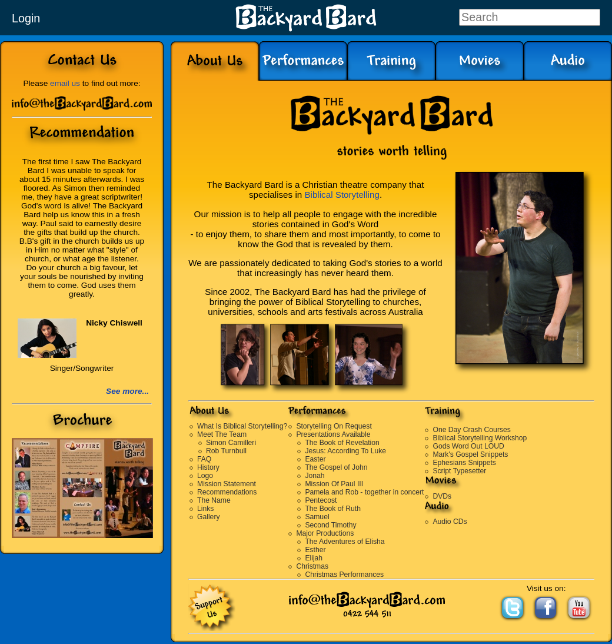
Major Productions (325, 533)
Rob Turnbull (226, 451)
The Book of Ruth (333, 508)
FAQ (204, 459)
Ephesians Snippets (464, 463)
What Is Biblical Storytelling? (242, 426)
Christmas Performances (344, 574)
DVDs (442, 496)
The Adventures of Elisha (344, 541)
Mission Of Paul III (334, 484)
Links (205, 508)
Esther (315, 550)
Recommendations (227, 492)
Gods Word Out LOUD (468, 446)
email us (65, 83)
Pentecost (321, 500)
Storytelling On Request (333, 426)
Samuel (317, 517)
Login (26, 18)
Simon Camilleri (231, 443)
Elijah (313, 558)
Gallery (208, 517)
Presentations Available (333, 434)
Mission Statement (226, 484)
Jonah (314, 476)
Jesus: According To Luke (345, 451)
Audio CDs (450, 521)
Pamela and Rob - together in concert (364, 492)
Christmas (312, 566)
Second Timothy (330, 525)
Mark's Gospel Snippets (470, 454)
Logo (205, 476)
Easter (315, 459)
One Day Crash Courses (471, 430)
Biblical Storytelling (341, 195)
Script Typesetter (459, 471)
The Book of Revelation (342, 443)
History (208, 467)
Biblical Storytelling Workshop (480, 438)
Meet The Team (222, 434)
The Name (214, 500)
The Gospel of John (336, 467)
